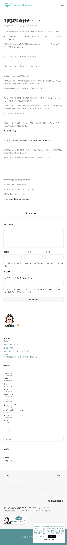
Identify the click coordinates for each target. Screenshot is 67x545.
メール (27, 252)
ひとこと (21, 26)
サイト (47, 252)
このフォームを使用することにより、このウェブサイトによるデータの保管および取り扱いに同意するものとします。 (33, 290)
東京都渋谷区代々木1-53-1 (18, 508)
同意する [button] (52, 536)
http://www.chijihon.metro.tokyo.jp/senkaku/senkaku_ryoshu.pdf (26, 140)
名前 (6, 252)
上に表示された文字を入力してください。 (18, 278)
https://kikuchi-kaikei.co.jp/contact (16, 199)
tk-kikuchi (33, 26)
